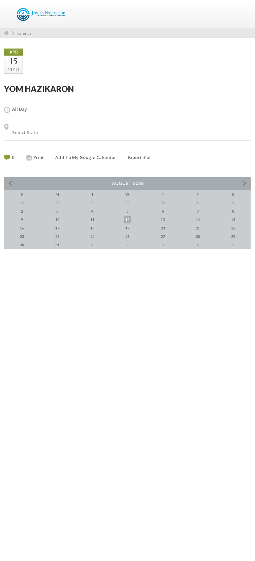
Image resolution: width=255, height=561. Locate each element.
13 (163, 219)
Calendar (25, 33)
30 (22, 245)
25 (92, 236)
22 (233, 228)
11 (92, 219)
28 (198, 236)
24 (57, 236)
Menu (243, 14)
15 (233, 219)
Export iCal (139, 157)
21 (198, 228)
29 (233, 236)
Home (6, 33)
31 (57, 245)
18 (92, 228)
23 (22, 236)
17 (57, 228)
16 (22, 228)
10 (57, 219)
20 (163, 228)
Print (35, 157)
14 (198, 219)
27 (163, 236)
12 (127, 219)
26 (127, 236)
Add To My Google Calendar (85, 157)
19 (127, 228)
